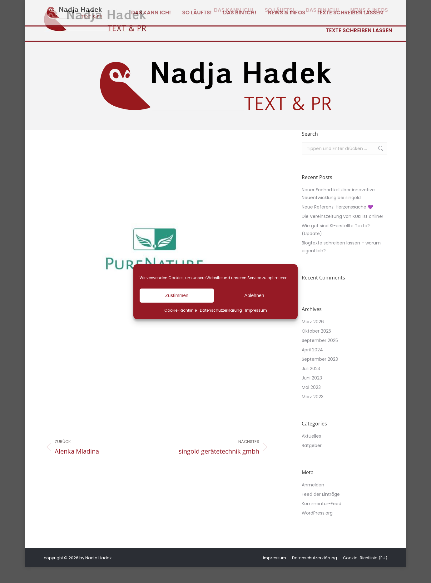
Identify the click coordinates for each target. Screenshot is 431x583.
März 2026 (313, 337)
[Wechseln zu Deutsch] (339, 8)
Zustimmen (176, 295)
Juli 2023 (311, 384)
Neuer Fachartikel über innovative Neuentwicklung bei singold (338, 210)
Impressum (256, 310)
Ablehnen (254, 295)
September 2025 (320, 356)
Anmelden (313, 501)
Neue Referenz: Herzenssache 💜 (337, 223)
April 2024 (312, 366)
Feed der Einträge (321, 510)
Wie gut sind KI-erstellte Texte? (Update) (336, 246)
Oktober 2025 (316, 347)
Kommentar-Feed (321, 519)
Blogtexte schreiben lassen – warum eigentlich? (341, 263)
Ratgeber (312, 461)
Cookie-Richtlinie (180, 310)
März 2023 (313, 413)
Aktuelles (311, 452)
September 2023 (320, 375)
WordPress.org (317, 529)
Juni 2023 (312, 394)
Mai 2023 (311, 403)
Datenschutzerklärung (221, 310)
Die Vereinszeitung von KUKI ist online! (342, 232)
